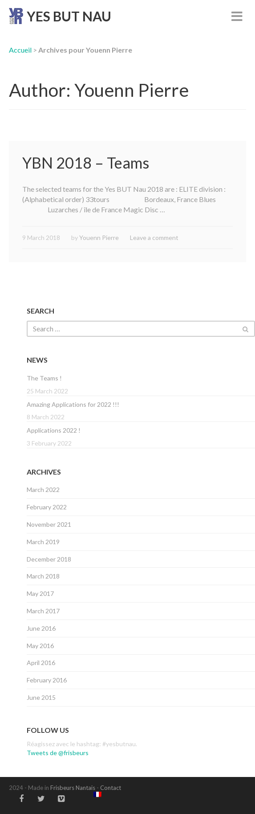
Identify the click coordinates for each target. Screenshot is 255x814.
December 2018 (49, 559)
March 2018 (43, 576)
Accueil (20, 49)
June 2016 (41, 628)
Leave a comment (154, 237)
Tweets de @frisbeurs (58, 752)
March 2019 (43, 541)
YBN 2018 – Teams (85, 162)
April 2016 (41, 662)
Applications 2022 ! (54, 430)
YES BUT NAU (69, 16)
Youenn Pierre (99, 237)
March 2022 (43, 489)
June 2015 (41, 697)
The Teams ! (44, 378)
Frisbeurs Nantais (72, 787)
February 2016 (47, 680)
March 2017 (43, 611)
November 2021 (49, 524)
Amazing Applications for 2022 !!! (73, 404)
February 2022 (47, 507)
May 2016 (40, 645)
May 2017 (40, 593)
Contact (110, 787)
